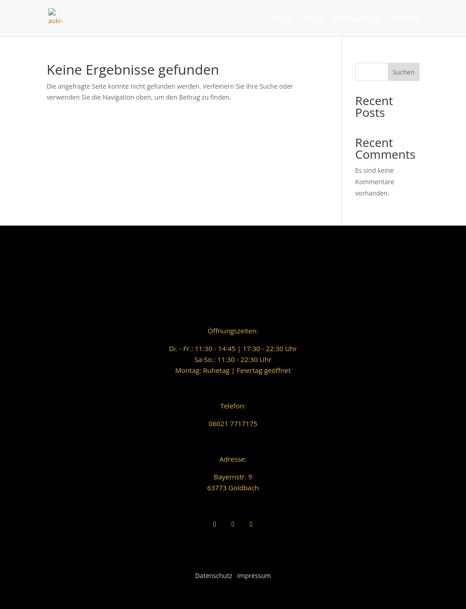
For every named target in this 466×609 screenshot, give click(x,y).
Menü (312, 19)
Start (281, 19)
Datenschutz (213, 575)
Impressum (254, 575)
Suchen (404, 72)
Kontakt (405, 19)
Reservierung (357, 19)
